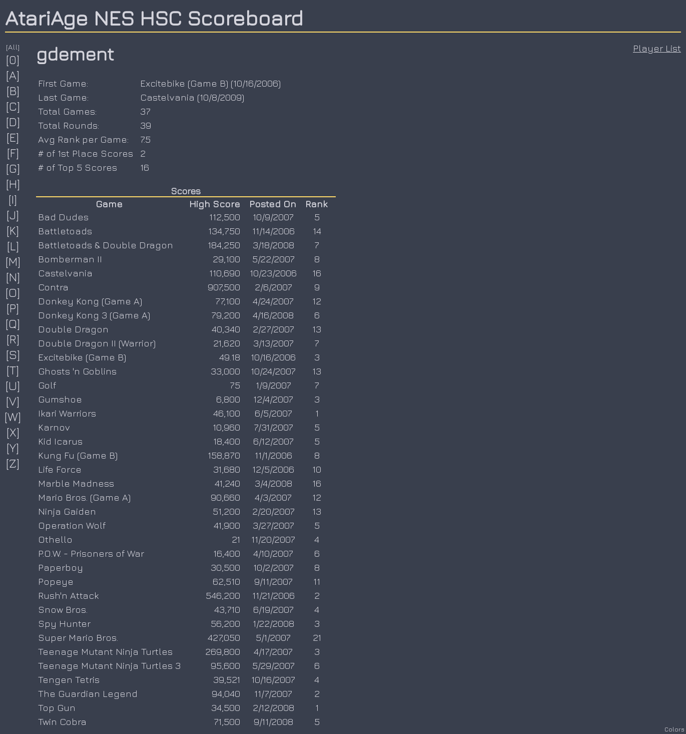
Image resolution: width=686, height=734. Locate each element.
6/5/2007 (273, 413)
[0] (13, 60)
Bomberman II (70, 258)
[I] (13, 199)
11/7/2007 (273, 693)
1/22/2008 (273, 623)
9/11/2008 (273, 721)
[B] (13, 91)
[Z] (13, 463)
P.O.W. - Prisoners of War (91, 553)
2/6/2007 (273, 286)
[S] (13, 354)
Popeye (56, 581)
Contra (53, 286)
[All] (13, 47)
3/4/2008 (273, 483)
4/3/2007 (273, 497)
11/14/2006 (273, 230)
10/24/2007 (273, 371)
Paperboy (60, 567)
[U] (13, 386)
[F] (13, 153)
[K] (13, 230)
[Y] (13, 448)
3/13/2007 (273, 342)
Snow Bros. (63, 609)
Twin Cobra (62, 721)
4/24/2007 (273, 300)
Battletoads (65, 230)
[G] (13, 168)
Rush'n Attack (68, 595)
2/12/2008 (273, 707)
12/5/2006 (273, 469)
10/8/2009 (221, 97)
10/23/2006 (273, 272)
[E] (13, 137)
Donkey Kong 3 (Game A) (94, 314)
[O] (13, 292)
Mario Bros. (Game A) (84, 497)
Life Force (60, 469)
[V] (13, 401)
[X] (13, 432)
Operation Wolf (72, 525)
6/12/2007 (273, 441)
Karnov (54, 427)
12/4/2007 (273, 399)
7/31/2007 (273, 427)
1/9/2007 (273, 385)
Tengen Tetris (69, 679)
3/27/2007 (273, 525)
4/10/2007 (273, 553)
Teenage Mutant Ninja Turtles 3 (109, 665)
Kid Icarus (60, 441)
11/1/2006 (273, 455)
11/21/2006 (273, 595)
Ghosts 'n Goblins (77, 371)
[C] (13, 106)
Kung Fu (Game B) (78, 455)
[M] (13, 261)
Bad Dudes (63, 216)
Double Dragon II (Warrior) (97, 342)
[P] (13, 308)
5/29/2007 (273, 665)
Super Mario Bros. (78, 637)
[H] (13, 184)
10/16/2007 (273, 679)
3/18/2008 (273, 244)
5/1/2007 (273, 637)
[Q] (13, 323)
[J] (13, 215)
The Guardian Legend (88, 693)
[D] (13, 122)
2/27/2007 (273, 328)
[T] (13, 370)
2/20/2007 (273, 511)
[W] (13, 417)
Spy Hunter (64, 623)
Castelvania (167, 97)
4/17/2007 (273, 651)
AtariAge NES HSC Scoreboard (154, 17)
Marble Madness (76, 483)
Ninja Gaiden (67, 511)
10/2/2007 (273, 567)
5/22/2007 (273, 258)
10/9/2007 (273, 216)
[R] (13, 339)
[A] (13, 75)
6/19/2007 (273, 609)
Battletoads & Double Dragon (105, 244)
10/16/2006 (255, 83)
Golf (47, 385)
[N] (13, 277)
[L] (13, 246)
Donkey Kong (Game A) (90, 300)
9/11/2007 (273, 581)
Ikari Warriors (67, 413)
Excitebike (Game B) (184, 83)
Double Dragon (73, 328)
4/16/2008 (273, 314)
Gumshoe (60, 399)
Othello (55, 539)
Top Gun (57, 707)
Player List (657, 48)
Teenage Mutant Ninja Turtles (105, 651)
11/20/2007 (273, 539)
